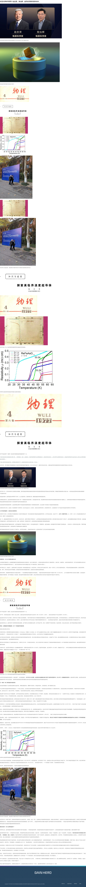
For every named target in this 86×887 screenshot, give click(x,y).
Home (46, 2)
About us (51, 2)
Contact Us (73, 2)
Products (62, 2)
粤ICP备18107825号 (34, 884)
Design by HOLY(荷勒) (41, 884)
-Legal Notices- (69, 883)
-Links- (80, 883)
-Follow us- (63, 883)
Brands (57, 2)
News (68, 2)
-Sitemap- (75, 883)
